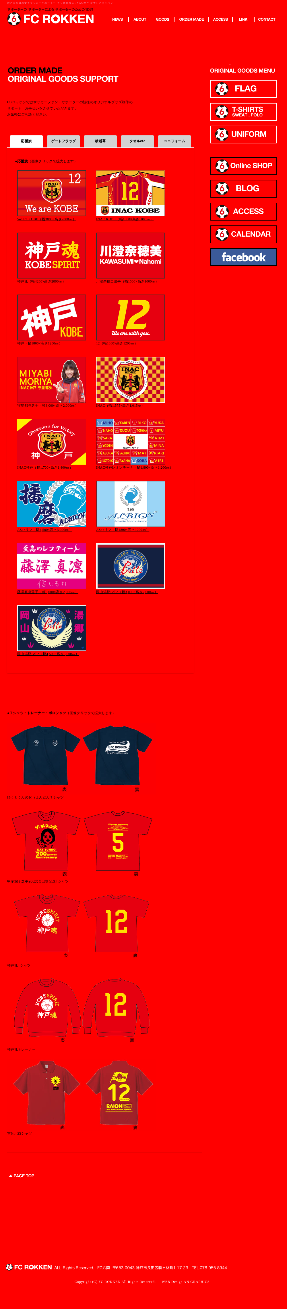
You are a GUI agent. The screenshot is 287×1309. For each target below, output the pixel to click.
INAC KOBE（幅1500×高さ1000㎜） (130, 217)
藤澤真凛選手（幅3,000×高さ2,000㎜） (51, 590)
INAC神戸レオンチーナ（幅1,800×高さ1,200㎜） (134, 465)
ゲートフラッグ (63, 141)
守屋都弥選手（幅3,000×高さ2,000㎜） (51, 404)
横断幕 (100, 141)
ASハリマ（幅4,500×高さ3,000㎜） (51, 528)
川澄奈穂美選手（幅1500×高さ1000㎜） (130, 279)
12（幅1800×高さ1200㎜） (130, 341)
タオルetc (137, 141)
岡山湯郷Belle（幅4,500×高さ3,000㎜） (51, 652)
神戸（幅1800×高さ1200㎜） (51, 341)
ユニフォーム (174, 141)
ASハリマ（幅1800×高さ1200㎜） (130, 528)
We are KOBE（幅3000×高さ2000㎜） (51, 217)
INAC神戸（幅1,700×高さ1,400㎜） (51, 465)
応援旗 (26, 141)
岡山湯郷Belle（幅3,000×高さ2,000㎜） (130, 590)
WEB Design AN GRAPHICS (186, 1282)
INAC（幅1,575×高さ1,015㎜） (130, 404)
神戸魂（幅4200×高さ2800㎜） (51, 279)
